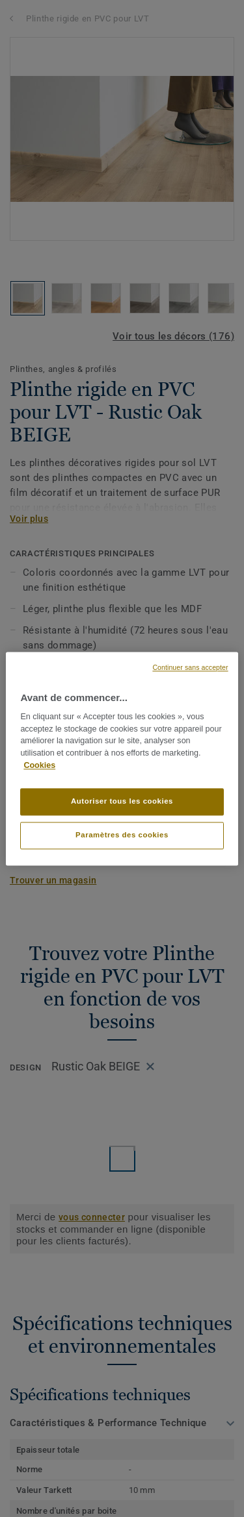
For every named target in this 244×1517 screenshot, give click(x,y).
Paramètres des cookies (122, 835)
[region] (121, 758)
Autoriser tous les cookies (122, 801)
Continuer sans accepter (190, 667)
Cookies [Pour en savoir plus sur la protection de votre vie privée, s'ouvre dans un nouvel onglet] (39, 765)
